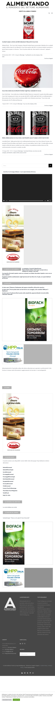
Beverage (22, 55)
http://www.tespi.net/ (10, 653)
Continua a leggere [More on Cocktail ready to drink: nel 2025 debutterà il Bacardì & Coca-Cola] (48, 58)
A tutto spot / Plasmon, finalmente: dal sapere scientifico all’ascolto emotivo (23, 287)
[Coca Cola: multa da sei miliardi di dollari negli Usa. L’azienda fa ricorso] (27, 76)
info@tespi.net (9, 651)
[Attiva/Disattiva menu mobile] (52, 13)
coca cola (35, 151)
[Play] (4, 200)
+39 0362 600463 (11, 647)
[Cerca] (50, 165)
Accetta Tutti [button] (16, 699)
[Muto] (48, 200)
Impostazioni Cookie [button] (7, 699)
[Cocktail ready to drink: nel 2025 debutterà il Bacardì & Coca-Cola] (27, 27)
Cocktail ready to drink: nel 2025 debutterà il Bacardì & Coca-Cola (20, 42)
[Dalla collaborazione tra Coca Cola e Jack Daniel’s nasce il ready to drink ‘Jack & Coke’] (27, 123)
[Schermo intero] (50, 200)
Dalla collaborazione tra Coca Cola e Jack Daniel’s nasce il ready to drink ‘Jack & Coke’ (25, 138)
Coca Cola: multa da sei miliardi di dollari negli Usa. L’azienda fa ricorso (21, 90)
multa (35, 103)
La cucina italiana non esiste (10, 507)
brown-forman (29, 151)
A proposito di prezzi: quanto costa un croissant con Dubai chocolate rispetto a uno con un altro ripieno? (27, 273)
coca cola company (35, 55)
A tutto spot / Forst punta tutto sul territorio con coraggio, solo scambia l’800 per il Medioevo (25, 290)
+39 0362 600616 (8, 649)
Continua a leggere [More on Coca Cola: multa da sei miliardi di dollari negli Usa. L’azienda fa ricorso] (48, 105)
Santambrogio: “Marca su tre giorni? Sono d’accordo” (16, 518)
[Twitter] (24, 643)
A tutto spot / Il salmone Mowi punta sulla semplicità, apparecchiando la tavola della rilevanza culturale (25, 293)
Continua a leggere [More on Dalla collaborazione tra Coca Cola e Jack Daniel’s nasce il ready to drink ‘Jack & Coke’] (48, 154)
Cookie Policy (43, 665)
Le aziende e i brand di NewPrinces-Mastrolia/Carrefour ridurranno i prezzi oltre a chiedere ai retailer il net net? (35, 270)
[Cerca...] (25, 165)
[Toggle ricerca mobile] (49, 13)
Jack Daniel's (9, 152)
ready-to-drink (16, 152)
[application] (27, 188)
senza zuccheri (23, 152)
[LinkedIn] (20, 643)
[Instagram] (22, 643)
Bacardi (29, 55)
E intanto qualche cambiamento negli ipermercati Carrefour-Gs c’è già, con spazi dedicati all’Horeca (26, 277)
